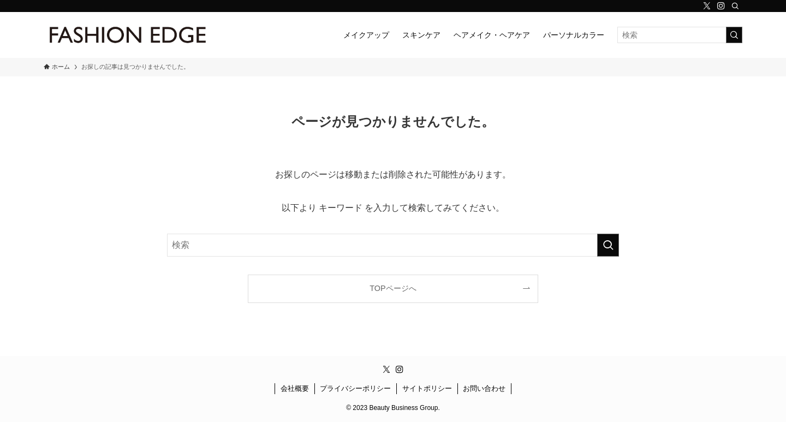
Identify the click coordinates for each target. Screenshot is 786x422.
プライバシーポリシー (355, 388)
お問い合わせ (484, 388)
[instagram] (721, 6)
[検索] (735, 6)
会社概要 (295, 388)
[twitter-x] (707, 6)
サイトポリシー (427, 388)
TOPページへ (393, 288)
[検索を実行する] (734, 35)
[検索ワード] (679, 35)
